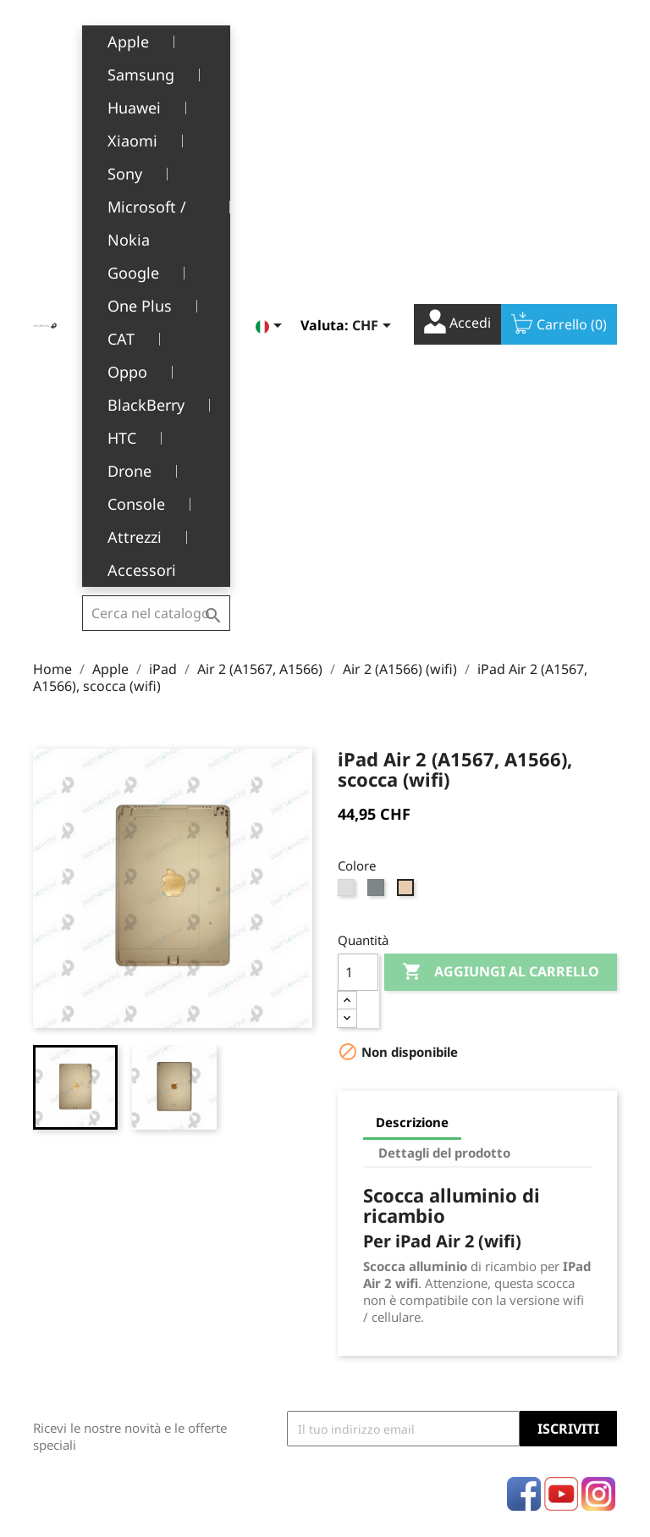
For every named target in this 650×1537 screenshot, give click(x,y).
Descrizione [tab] (412, 689)
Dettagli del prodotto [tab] (444, 719)
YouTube (561, 1061)
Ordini (356, 1221)
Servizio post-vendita (236, 1264)
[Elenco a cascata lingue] (272, 40)
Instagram (598, 1061)
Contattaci (227, 1370)
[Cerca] (156, 37)
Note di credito (380, 1246)
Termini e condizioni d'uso (244, 1195)
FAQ (209, 1299)
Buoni (354, 1299)
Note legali (229, 1160)
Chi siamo (226, 1230)
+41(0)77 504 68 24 (92, 1285)
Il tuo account (375, 1143)
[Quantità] (358, 539)
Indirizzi (361, 1272)
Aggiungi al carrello (500, 539)
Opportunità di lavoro (240, 1335)
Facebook (524, 1061)
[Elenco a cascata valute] (374, 40)
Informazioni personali (374, 1186)
